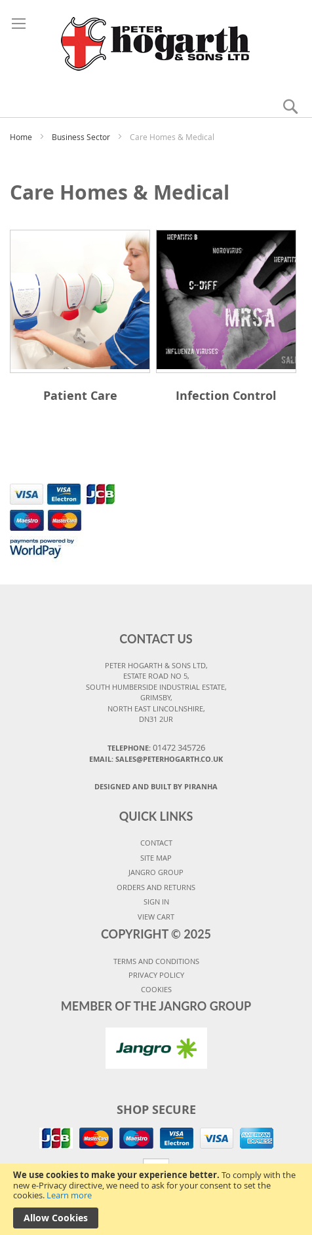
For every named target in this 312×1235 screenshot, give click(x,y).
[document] (156, 1199)
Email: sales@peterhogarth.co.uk (156, 759)
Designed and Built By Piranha (156, 786)
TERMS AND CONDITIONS (156, 961)
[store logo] (156, 42)
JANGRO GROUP (156, 872)
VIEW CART (156, 917)
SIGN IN (156, 901)
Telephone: (156, 747)
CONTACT (156, 843)
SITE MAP (156, 858)
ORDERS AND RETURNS (156, 887)
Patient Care (80, 395)
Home (22, 137)
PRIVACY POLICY (156, 975)
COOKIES (156, 989)
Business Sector (82, 137)
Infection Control (226, 395)
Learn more (69, 1195)
